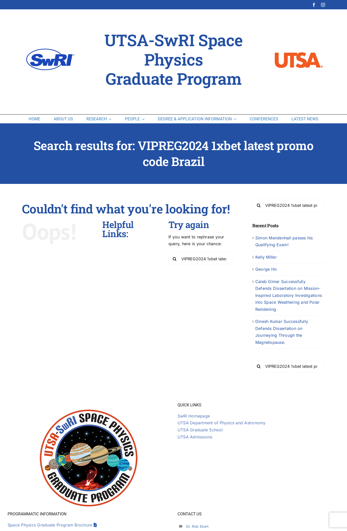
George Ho (266, 269)
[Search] (174, 259)
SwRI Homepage (194, 415)
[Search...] (201, 259)
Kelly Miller (266, 257)
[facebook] (314, 5)
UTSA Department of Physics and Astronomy (222, 422)
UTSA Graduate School (200, 429)
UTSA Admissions (195, 436)
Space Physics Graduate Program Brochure (52, 524)
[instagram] (323, 5)
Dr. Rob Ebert (197, 526)
